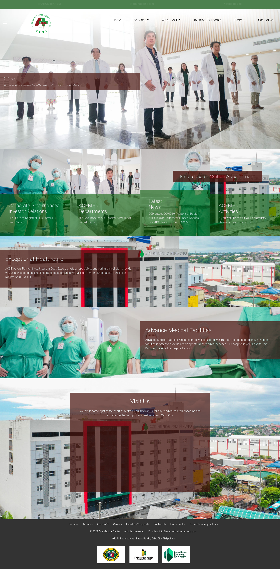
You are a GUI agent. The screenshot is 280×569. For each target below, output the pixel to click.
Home (116, 20)
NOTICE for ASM (49, 3)
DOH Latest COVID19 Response (168, 213)
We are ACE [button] (170, 20)
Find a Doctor (178, 524)
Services (73, 524)
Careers (239, 20)
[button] (259, 79)
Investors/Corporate (207, 20)
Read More (15, 222)
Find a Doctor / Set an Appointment (217, 176)
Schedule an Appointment (204, 524)
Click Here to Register (22, 218)
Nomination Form (142, 3)
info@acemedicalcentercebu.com (178, 531)
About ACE (103, 524)
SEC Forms (45, 218)
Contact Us (266, 20)
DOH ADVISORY (178, 222)
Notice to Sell (233, 3)
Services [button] (140, 20)
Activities (88, 524)
